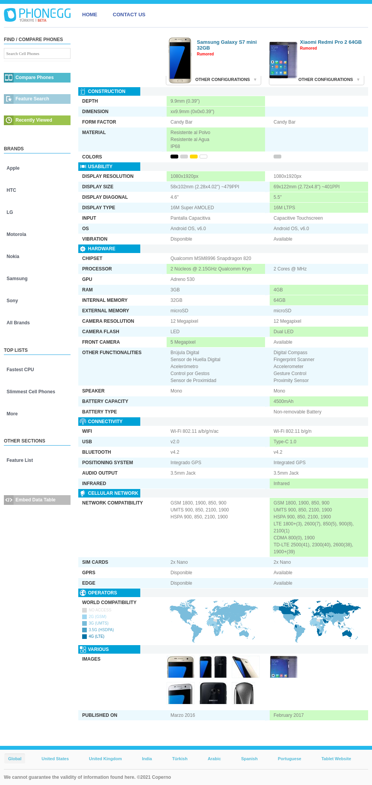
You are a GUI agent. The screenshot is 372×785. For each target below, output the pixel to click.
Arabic (214, 758)
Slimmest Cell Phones (31, 391)
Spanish (249, 758)
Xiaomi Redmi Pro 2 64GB (331, 42)
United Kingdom (105, 758)
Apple (13, 168)
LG (10, 212)
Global (14, 758)
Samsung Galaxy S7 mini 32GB (227, 45)
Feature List (20, 460)
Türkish (180, 758)
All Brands (18, 322)
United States (55, 758)
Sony (12, 300)
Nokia (13, 256)
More (12, 414)
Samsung (17, 278)
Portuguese (289, 758)
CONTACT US (129, 14)
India (147, 758)
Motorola (16, 234)
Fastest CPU (20, 369)
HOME (89, 14)
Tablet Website (336, 758)
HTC (11, 190)
